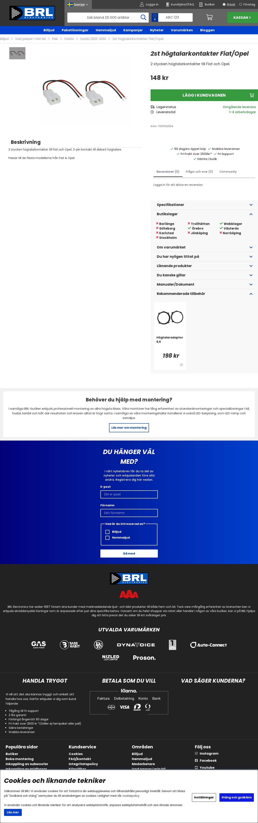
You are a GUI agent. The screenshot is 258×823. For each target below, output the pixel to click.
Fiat (55, 39)
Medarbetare (143, 764)
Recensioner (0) (168, 172)
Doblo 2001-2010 (93, 39)
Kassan (242, 17)
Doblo (69, 39)
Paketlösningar (75, 30)
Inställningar (204, 797)
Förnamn (107, 505)
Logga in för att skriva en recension (178, 185)
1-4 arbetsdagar (242, 112)
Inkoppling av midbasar (26, 769)
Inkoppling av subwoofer (27, 764)
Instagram (209, 753)
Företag (249, 4)
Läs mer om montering (129, 428)
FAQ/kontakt (80, 759)
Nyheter (157, 30)
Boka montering (20, 759)
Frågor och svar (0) (199, 172)
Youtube (207, 767)
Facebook (208, 760)
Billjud (49, 30)
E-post (105, 487)
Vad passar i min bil (30, 39)
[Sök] (108, 18)
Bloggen (207, 30)
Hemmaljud (106, 30)
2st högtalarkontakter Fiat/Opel (138, 39)
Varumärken (182, 30)
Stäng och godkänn (237, 797)
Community (228, 172)
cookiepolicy (130, 796)
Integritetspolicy (83, 764)
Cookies (76, 754)
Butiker (12, 754)
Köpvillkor (77, 769)
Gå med (129, 553)
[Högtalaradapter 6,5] (170, 344)
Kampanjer (133, 30)
